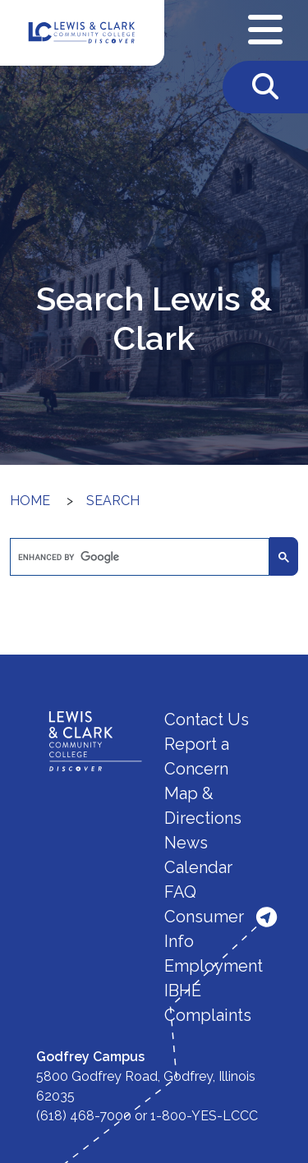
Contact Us (206, 719)
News (186, 843)
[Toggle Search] (265, 87)
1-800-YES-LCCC (204, 1116)
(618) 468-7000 (83, 1116)
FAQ (180, 892)
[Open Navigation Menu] (265, 30)
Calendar (198, 867)
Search (113, 500)
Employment (213, 966)
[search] (138, 557)
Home (30, 500)
